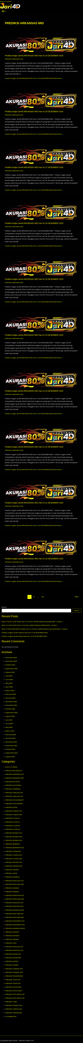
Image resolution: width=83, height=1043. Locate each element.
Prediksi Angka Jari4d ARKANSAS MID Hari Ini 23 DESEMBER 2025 (34, 391)
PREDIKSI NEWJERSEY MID (15, 925)
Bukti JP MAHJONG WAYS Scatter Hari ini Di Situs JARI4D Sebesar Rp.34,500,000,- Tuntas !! (35, 629)
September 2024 (11, 713)
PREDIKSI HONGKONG (13, 851)
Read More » (34, 78)
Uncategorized (10, 1016)
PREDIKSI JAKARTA (12, 870)
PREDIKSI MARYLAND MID (14, 899)
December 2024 (11, 701)
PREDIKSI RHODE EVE (13, 954)
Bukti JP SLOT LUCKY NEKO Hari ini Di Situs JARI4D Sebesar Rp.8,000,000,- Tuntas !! (32, 622)
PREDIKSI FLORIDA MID (13, 815)
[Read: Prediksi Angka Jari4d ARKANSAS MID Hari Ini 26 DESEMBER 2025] (40, 219)
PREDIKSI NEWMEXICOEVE (15, 928)
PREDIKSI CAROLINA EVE (14, 796)
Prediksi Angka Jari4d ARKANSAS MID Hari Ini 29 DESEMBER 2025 (34, 56)
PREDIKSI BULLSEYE (12, 782)
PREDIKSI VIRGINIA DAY (13, 1005)
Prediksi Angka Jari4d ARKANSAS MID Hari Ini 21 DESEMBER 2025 (34, 503)
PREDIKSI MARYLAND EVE (14, 895)
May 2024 (8, 727)
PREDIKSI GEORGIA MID (13, 837)
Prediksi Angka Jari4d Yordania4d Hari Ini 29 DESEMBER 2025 (24, 636)
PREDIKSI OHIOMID (12, 936)
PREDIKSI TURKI (11, 1002)
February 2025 (10, 694)
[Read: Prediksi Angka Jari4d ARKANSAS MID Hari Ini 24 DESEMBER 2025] (40, 331)
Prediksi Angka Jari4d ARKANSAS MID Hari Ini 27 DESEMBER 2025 (34, 167)
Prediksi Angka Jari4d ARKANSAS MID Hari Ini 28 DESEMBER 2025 (34, 111)
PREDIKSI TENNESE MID (14, 972)
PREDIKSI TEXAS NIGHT (13, 991)
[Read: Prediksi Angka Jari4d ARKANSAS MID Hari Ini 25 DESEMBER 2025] (40, 275)
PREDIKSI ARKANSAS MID (14, 59)
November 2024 (11, 705)
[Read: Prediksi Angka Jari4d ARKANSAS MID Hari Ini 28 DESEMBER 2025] (40, 107)
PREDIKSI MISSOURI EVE (14, 903)
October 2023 (10, 749)
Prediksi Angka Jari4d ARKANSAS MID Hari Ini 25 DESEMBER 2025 (34, 279)
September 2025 (11, 669)
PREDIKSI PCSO (11, 943)
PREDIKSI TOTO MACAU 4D (15, 994)
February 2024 (10, 734)
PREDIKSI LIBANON (12, 888)
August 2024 (10, 716)
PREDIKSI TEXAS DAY (13, 980)
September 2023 (11, 753)
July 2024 (8, 720)
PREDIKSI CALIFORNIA (13, 785)
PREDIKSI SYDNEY (11, 961)
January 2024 (10, 738)
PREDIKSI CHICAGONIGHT (14, 800)
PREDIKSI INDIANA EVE (13, 862)
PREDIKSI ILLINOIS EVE (13, 855)
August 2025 (10, 672)
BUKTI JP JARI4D (11, 767)
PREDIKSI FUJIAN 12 (12, 818)
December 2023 (11, 742)
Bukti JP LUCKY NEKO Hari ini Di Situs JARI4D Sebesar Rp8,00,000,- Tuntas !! (29, 625)
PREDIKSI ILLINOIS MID (13, 859)
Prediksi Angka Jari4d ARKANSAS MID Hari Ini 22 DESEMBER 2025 (34, 447)
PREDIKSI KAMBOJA (12, 877)
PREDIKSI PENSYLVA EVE (14, 950)
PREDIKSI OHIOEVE (12, 932)
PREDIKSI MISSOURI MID (14, 906)
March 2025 (9, 690)
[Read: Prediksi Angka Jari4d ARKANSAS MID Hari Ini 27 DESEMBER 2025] (40, 163)
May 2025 (8, 683)
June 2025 (9, 679)
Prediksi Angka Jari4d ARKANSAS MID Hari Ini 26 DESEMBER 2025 (34, 223)
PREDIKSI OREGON (12, 939)
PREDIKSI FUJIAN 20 (12, 826)
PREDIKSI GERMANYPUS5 (14, 848)
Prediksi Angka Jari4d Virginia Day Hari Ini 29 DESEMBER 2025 (25, 633)
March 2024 (9, 731)
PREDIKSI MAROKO (12, 892)
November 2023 (11, 746)
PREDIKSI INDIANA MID (13, 866)
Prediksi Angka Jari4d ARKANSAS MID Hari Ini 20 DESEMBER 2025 (34, 559)
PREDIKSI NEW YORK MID (14, 917)
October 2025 (10, 665)
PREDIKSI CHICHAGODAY (14, 804)
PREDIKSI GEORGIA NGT (13, 840)
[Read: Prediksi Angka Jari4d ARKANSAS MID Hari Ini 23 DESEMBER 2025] (40, 387)
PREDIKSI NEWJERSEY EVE (15, 921)
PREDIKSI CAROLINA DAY (14, 793)
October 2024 (10, 709)
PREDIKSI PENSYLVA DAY (14, 947)
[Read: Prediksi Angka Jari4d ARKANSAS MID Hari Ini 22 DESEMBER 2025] (40, 443)
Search (4, 607)
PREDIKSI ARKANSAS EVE (14, 774)
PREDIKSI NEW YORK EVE (14, 914)
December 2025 (11, 657)
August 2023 (10, 757)
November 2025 (11, 661)
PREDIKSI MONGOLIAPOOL (14, 910)
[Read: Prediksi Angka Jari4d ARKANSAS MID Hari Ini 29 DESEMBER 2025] (40, 51)
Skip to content (5, 1)
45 (43, 597)
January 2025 (10, 698)
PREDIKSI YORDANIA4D (13, 1013)
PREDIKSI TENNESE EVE (14, 969)
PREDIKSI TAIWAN (11, 965)
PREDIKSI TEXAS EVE (13, 983)
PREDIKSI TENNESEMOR (14, 976)
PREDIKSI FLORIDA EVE (13, 811)
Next (77, 597)
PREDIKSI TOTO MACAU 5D (15, 998)
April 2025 (9, 687)
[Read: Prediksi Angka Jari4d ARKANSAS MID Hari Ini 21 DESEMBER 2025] (40, 498)
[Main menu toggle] (4, 11)
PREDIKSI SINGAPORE (13, 958)
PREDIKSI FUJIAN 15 (12, 822)
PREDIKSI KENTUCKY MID (14, 884)
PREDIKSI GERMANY (12, 844)
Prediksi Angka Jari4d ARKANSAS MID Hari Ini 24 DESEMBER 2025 (34, 335)
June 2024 (9, 723)
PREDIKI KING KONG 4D (13, 771)
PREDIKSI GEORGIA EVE (13, 833)
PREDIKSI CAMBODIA (12, 789)
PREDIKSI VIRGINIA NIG (13, 1009)
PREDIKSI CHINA (11, 807)
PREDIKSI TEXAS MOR (13, 987)
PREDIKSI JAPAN (11, 873)
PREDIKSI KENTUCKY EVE (14, 881)
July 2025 (8, 676)
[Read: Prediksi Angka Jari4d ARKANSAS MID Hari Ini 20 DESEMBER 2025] (40, 554)
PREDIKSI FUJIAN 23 (12, 829)
